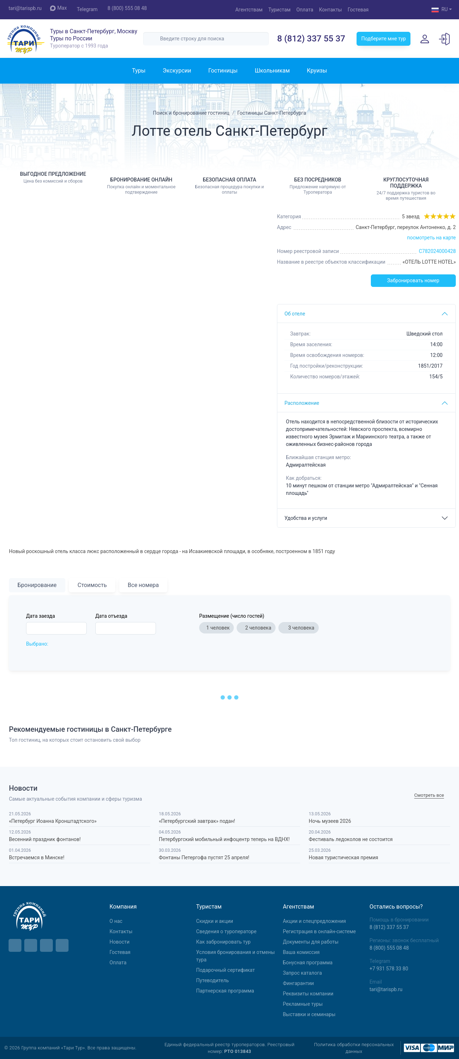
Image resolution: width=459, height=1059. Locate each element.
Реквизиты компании (308, 993)
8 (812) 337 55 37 (311, 39)
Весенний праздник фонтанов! (45, 839)
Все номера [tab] (143, 585)
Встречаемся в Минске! (36, 857)
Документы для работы (310, 942)
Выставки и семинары (309, 1014)
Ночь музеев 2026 (330, 821)
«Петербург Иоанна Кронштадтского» (53, 821)
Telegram (87, 9)
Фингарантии (298, 983)
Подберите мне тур (383, 38)
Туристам (279, 10)
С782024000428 (437, 251)
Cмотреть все (429, 795)
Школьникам (272, 70)
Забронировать (413, 280)
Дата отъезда (111, 616)
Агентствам (249, 10)
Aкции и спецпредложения (314, 921)
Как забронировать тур (223, 942)
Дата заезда (40, 616)
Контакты (330, 10)
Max (58, 8)
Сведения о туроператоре (226, 931)
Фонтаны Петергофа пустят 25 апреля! (204, 857)
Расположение (301, 403)
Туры (139, 70)
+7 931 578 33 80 (388, 968)
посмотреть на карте (431, 237)
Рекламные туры (303, 1004)
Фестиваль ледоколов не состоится (351, 839)
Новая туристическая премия (343, 857)
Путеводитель (212, 980)
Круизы (317, 70)
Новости (120, 942)
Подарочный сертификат (225, 970)
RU (440, 10)
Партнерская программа (225, 991)
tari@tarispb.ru (25, 8)
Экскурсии (177, 70)
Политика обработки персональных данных (354, 1048)
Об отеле (294, 314)
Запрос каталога (302, 973)
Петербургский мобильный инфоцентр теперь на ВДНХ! (224, 839)
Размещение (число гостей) (231, 616)
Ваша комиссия (301, 952)
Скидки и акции (214, 921)
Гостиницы (222, 70)
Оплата (304, 10)
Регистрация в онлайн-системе (319, 931)
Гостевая (358, 10)
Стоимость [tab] (92, 585)
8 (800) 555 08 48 (127, 8)
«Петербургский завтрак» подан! (197, 821)
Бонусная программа (307, 962)
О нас (116, 921)
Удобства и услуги (305, 518)
